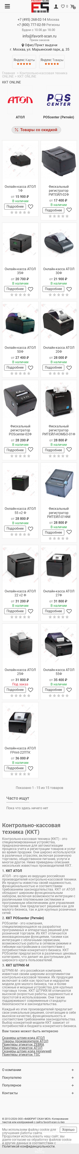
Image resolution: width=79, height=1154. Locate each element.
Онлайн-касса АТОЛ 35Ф (20, 271)
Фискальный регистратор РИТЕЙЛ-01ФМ (58, 513)
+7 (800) (31, 25)
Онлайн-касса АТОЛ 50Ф (20, 350)
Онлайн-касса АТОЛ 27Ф (58, 593)
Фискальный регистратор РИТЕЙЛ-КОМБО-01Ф (58, 430)
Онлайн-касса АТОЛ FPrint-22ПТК (20, 750)
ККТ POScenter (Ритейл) (25, 918)
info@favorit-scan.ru (39, 36)
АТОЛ (20, 117)
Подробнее (15, 206)
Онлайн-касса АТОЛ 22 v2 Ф (20, 593)
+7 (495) (32, 20)
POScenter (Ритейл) (58, 117)
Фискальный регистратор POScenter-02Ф (20, 430)
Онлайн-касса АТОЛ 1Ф (20, 189)
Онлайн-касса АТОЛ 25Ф (20, 672)
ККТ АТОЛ (14, 871)
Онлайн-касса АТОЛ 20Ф (58, 350)
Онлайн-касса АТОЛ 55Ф (58, 672)
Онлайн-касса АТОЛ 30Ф (58, 271)
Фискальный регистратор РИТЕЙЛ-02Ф (59, 191)
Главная (9, 73)
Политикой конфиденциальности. (29, 1146)
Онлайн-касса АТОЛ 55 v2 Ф (20, 511)
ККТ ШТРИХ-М (17, 965)
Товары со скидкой (38, 130)
